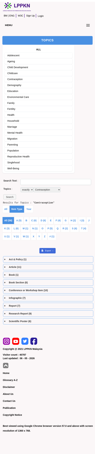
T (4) (83, 228)
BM (5, 15)
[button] (9, 196)
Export (47, 251)
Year (28, 209)
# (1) (51, 236)
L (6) (16, 228)
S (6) (74, 228)
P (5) (50, 228)
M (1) (25, 228)
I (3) (82, 220)
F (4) (58, 220)
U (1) (7, 236)
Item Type (16, 209)
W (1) (26, 236)
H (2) (73, 220)
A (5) (18, 220)
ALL (38, 49)
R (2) (65, 228)
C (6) (33, 220)
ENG (11, 15)
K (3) (7, 228)
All (5, 209)
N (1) (35, 228)
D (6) (43, 220)
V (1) (16, 236)
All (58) (8, 220)
